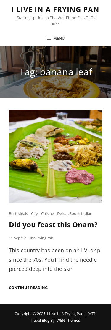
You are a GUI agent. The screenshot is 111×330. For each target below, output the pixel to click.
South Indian (81, 213)
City (34, 213)
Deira (61, 213)
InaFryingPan (41, 238)
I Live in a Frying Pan (55, 9)
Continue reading (28, 287)
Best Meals (18, 213)
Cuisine (47, 213)
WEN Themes (68, 320)
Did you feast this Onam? (53, 224)
